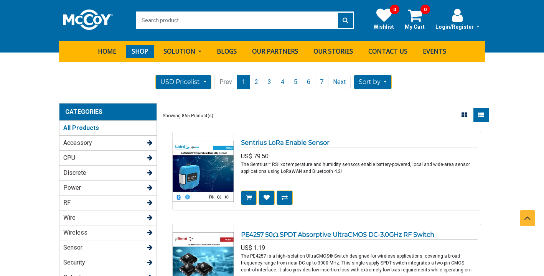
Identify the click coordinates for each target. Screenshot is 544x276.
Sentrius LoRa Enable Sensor (285, 142)
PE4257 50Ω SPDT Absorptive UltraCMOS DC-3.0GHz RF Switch (337, 234)
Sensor (72, 247)
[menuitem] (107, 51)
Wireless (75, 232)
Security (74, 262)
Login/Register (457, 19)
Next (339, 81)
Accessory (77, 142)
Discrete (74, 172)
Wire (69, 217)
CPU (69, 157)
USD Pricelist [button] (180, 81)
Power (72, 187)
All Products (81, 127)
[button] (373, 81)
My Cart (417, 19)
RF (67, 202)
